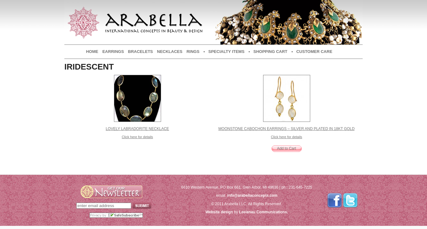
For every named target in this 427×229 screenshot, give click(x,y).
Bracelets (140, 51)
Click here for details (137, 137)
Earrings (113, 51)
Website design (219, 212)
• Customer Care (311, 51)
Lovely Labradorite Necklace (137, 129)
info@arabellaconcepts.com (252, 195)
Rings (192, 51)
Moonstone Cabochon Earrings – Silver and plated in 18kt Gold (287, 129)
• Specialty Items (223, 51)
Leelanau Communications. (263, 212)
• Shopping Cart (268, 51)
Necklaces (169, 51)
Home (92, 51)
